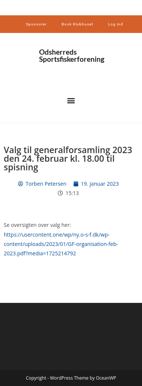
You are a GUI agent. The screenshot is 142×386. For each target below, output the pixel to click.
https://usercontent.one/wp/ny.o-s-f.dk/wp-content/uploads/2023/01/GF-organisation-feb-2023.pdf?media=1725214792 (61, 244)
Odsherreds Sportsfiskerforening (71, 55)
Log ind (115, 24)
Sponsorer (36, 24)
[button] (71, 100)
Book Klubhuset (77, 24)
